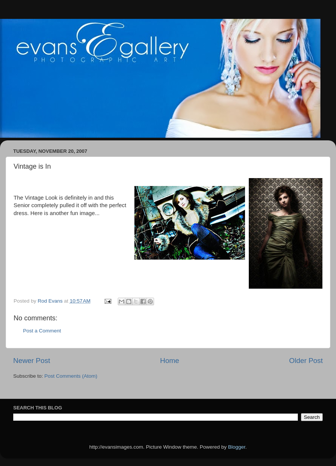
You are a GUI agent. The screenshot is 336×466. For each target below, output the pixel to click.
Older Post (306, 360)
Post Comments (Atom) (71, 376)
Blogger (236, 447)
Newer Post (31, 360)
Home (169, 360)
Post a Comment (42, 331)
